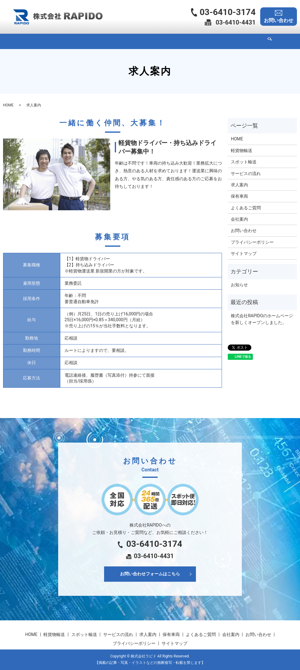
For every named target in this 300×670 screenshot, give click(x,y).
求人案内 (162, 41)
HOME (36, 41)
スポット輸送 (94, 41)
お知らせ (239, 284)
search (269, 41)
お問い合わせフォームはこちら (150, 573)
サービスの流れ (130, 41)
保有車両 (188, 41)
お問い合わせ (244, 230)
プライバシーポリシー (252, 242)
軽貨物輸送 (61, 41)
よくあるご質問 (220, 41)
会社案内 (252, 41)
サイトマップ (244, 253)
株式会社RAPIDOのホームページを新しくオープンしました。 (262, 319)
